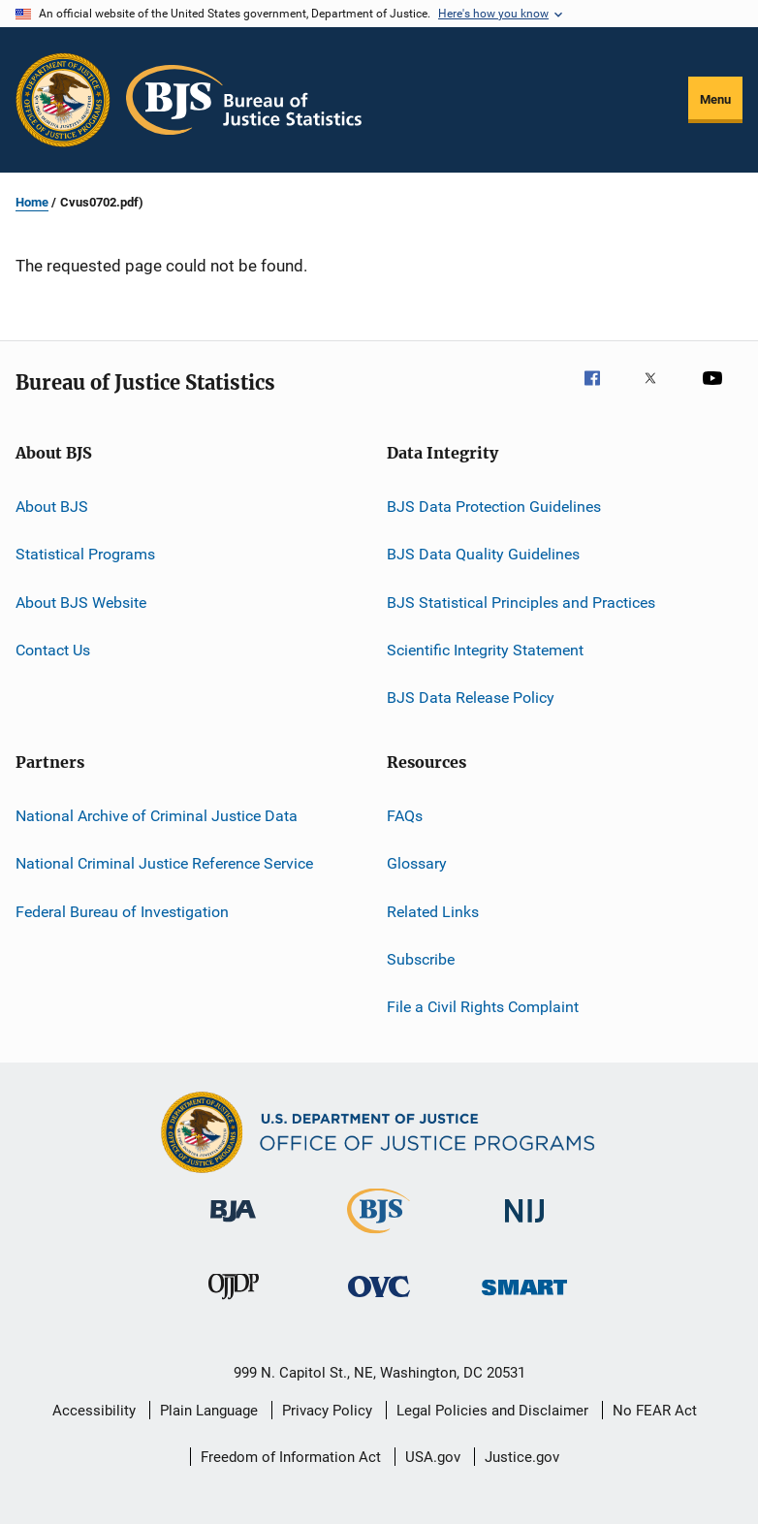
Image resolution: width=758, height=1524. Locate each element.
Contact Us (53, 650)
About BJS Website (81, 602)
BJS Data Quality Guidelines (483, 554)
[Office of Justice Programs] (63, 99)
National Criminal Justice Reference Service (164, 863)
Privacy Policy (327, 1410)
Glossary (417, 863)
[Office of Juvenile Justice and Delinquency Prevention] (233, 1302)
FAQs (405, 816)
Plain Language (209, 1410)
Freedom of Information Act (291, 1457)
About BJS (52, 506)
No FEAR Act (655, 1410)
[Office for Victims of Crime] (379, 1300)
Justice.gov (522, 1457)
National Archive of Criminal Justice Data (157, 816)
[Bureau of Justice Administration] (233, 1225)
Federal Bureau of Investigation (122, 911)
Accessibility (94, 1410)
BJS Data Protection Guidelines (494, 506)
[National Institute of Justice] (524, 1226)
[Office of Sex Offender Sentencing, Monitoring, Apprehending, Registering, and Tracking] (524, 1298)
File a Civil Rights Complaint (483, 1007)
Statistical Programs (85, 554)
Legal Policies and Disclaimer (492, 1410)
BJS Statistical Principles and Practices (521, 602)
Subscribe (421, 959)
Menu (715, 99)
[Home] (244, 100)
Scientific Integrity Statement (485, 650)
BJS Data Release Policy (470, 697)
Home (32, 202)
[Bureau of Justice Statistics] (378, 1237)
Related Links (433, 911)
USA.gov (432, 1457)
